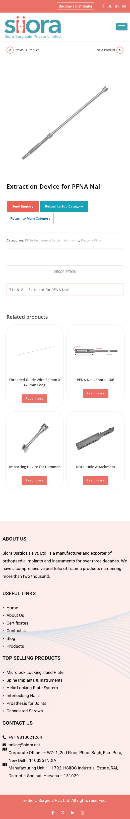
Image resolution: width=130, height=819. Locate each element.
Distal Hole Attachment (95, 466)
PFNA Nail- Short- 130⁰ (95, 379)
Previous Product (27, 50)
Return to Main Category (30, 218)
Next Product (106, 50)
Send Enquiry (23, 206)
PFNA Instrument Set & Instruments (52, 240)
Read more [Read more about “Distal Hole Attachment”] (96, 480)
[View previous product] (10, 50)
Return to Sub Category (64, 206)
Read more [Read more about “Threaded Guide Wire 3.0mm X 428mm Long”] (34, 398)
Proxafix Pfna (91, 240)
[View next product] (119, 50)
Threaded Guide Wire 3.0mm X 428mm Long (34, 382)
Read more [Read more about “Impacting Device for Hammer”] (34, 480)
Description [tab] (65, 271)
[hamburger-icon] (121, 26)
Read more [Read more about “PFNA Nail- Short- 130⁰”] (96, 393)
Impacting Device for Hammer (34, 466)
